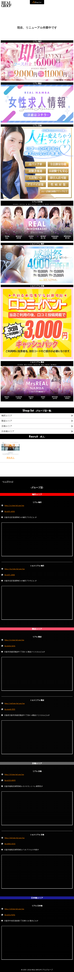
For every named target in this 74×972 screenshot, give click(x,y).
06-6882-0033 (9, 844)
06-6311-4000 (9, 511)
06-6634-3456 (9, 646)
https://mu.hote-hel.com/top (15, 569)
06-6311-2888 (9, 575)
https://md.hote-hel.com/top (15, 703)
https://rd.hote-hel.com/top (14, 909)
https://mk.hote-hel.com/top (14, 838)
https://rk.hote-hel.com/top (14, 774)
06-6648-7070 (9, 709)
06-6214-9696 (9, 915)
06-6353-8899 (10, 780)
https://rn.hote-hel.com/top (14, 640)
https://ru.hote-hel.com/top (14, 505)
